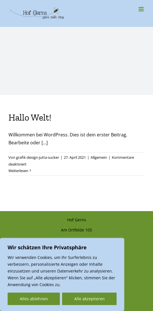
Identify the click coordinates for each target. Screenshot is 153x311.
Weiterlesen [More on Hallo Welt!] (18, 170)
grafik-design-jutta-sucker (37, 157)
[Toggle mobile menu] (142, 9)
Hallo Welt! (29, 117)
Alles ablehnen (34, 298)
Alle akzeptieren (89, 298)
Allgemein (99, 157)
